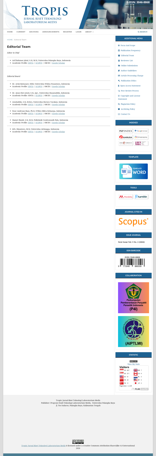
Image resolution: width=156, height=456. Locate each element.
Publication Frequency (129, 50)
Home (10, 32)
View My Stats (133, 364)
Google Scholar (58, 63)
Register (67, 32)
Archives (33, 32)
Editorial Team (126, 55)
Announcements (50, 32)
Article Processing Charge (130, 75)
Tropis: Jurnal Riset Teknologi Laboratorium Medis (43, 445)
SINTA (30, 63)
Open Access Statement (129, 85)
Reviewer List (125, 60)
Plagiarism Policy (126, 104)
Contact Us (124, 114)
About (88, 32)
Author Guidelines (127, 70)
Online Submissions (128, 65)
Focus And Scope (126, 45)
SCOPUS (38, 63)
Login (78, 32)
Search (142, 32)
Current (21, 32)
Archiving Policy (126, 109)
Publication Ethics (127, 80)
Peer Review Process (128, 90)
